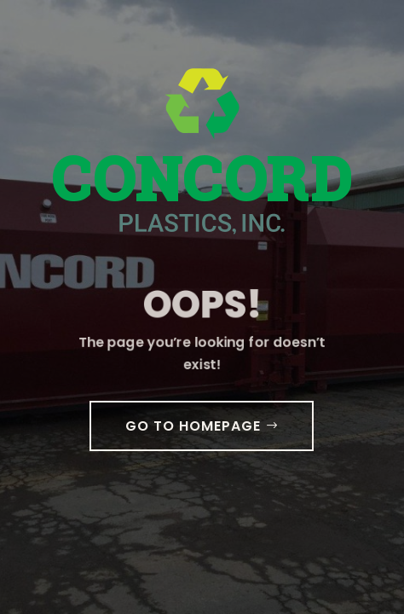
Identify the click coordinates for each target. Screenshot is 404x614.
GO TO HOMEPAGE (193, 426)
